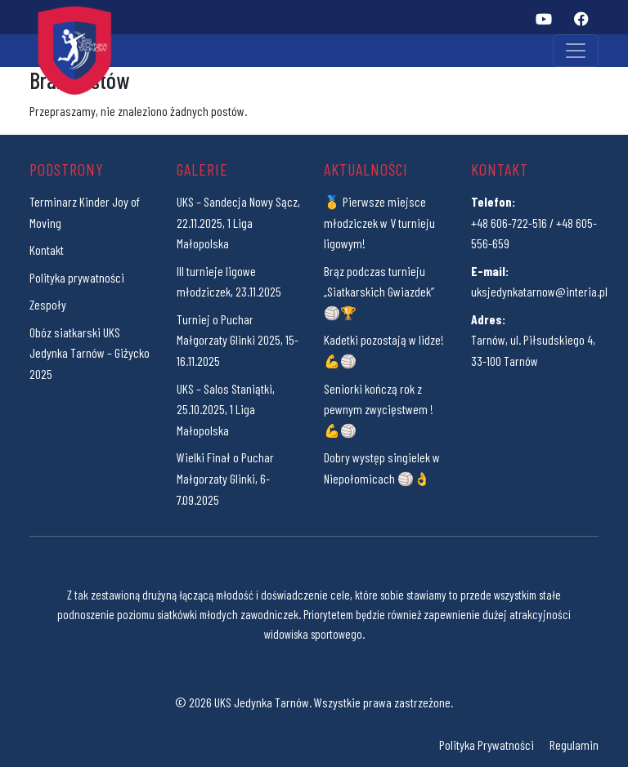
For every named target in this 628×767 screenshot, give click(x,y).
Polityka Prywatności (486, 744)
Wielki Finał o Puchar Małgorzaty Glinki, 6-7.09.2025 (225, 477)
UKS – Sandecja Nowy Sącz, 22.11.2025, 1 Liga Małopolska (238, 222)
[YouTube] (544, 18)
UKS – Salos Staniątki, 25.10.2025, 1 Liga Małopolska (226, 409)
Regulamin (574, 744)
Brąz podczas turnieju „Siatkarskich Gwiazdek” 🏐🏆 (379, 291)
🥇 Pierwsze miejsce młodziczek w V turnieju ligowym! (379, 222)
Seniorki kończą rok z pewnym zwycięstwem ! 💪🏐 (378, 409)
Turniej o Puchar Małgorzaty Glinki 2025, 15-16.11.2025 (237, 339)
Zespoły (47, 304)
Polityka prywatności (76, 277)
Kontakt (46, 249)
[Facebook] (581, 18)
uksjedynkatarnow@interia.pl (539, 291)
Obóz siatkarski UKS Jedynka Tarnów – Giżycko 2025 (89, 352)
